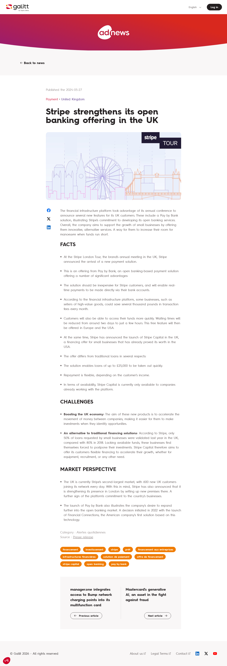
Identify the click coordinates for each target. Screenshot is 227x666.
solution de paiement (116, 556)
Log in (214, 7)
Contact (183, 653)
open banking (95, 564)
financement (70, 549)
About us (138, 653)
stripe (114, 549)
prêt (127, 549)
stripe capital (71, 564)
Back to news (32, 63)
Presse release (83, 537)
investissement (94, 549)
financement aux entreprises (155, 549)
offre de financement (150, 556)
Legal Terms (161, 653)
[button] (6, 660)
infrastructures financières (79, 556)
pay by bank (119, 564)
